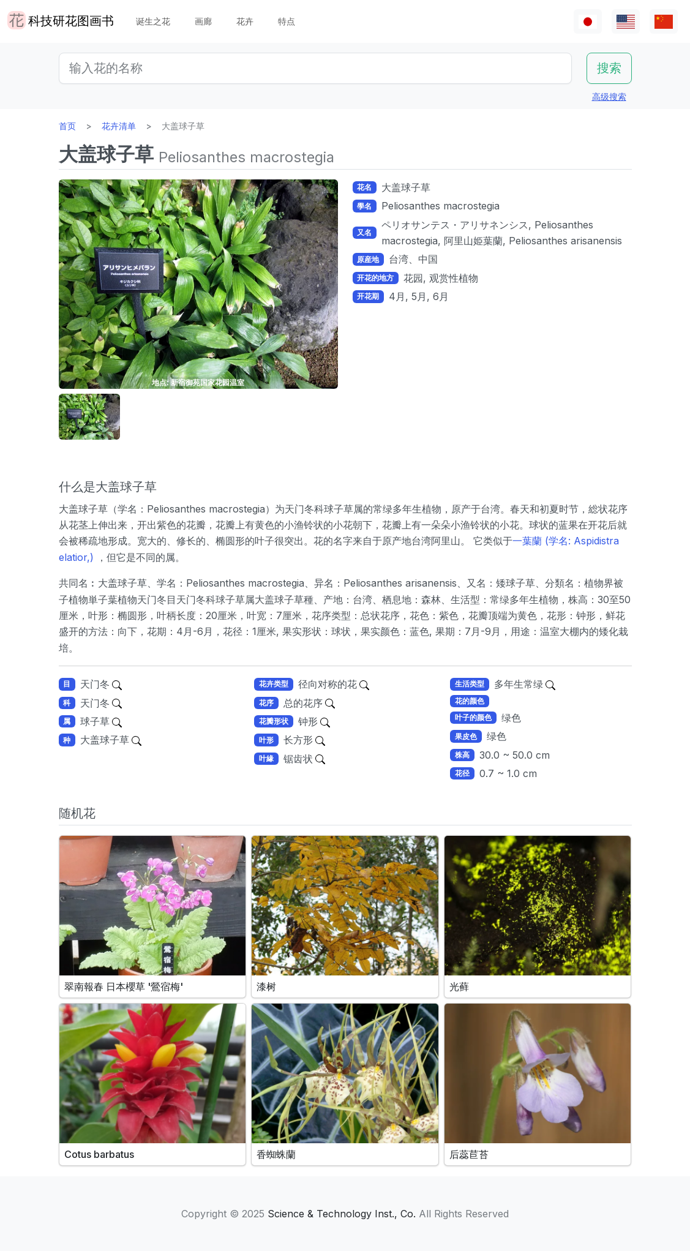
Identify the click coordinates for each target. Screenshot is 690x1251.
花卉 (244, 21)
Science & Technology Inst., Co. (342, 1214)
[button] (89, 417)
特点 (286, 21)
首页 (67, 126)
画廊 (203, 21)
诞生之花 (153, 21)
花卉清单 (119, 126)
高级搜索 (609, 96)
